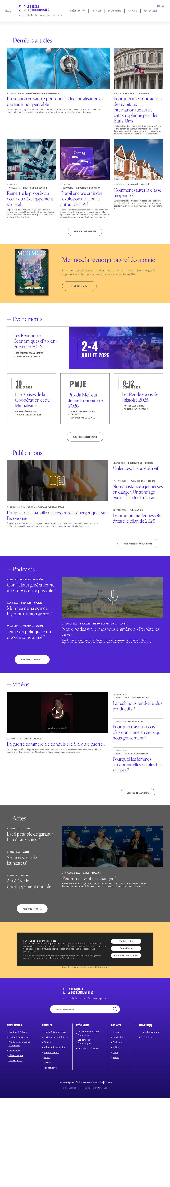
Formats (132, 10)
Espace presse (15, 1060)
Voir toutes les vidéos (138, 792)
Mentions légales (66, 1082)
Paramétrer (125, 948)
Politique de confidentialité (89, 1082)
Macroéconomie (51, 1052)
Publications (119, 1037)
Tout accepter (126, 941)
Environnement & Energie (56, 1037)
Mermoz (117, 1032)
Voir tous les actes (32, 908)
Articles (96, 10)
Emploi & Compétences (55, 1032)
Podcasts (117, 1042)
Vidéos (116, 1047)
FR (158, 5)
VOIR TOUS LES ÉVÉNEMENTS (85, 436)
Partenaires (146, 1037)
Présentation (77, 10)
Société (47, 1062)
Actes (115, 1052)
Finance (47, 1042)
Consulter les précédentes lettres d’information (85, 967)
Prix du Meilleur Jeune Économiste (19, 1044)
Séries (116, 1057)
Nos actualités (50, 1067)
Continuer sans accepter (126, 955)
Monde (47, 1057)
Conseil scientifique (150, 1032)
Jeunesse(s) (14, 1050)
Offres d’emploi (15, 1055)
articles (47, 1025)
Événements (114, 10)
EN (163, 5)
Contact (108, 1082)
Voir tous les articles (85, 231)
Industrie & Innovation (54, 1047)
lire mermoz (79, 286)
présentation (14, 1025)
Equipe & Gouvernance (19, 1037)
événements (82, 1025)
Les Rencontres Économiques (85, 1041)
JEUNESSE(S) (150, 10)
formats (116, 1025)
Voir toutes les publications (138, 543)
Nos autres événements (89, 1048)
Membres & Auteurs (17, 1032)
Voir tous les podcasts (32, 659)
